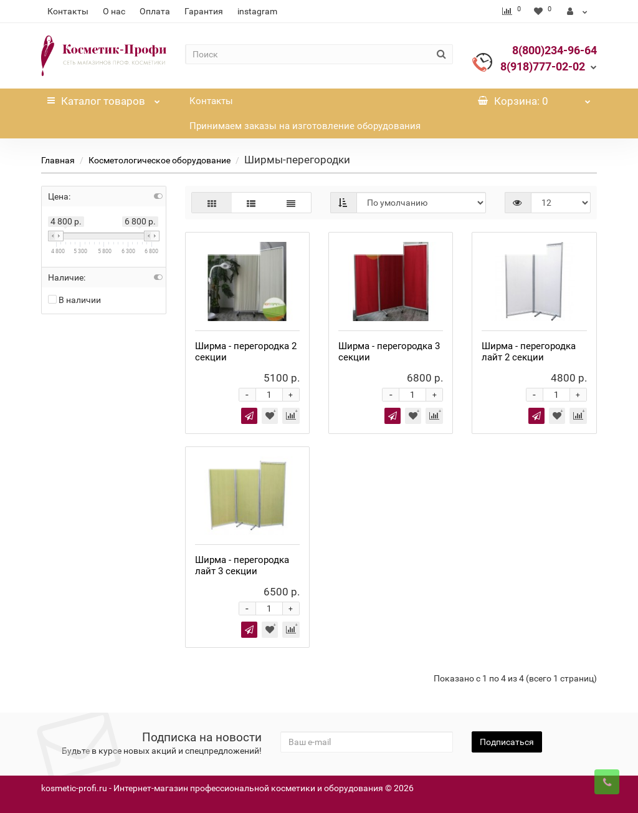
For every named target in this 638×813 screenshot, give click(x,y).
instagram (257, 11)
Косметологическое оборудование (159, 160)
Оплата (155, 11)
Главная (58, 160)
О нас (114, 11)
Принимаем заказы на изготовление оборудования (305, 126)
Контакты (67, 11)
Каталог (103, 98)
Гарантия (203, 11)
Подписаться (507, 742)
